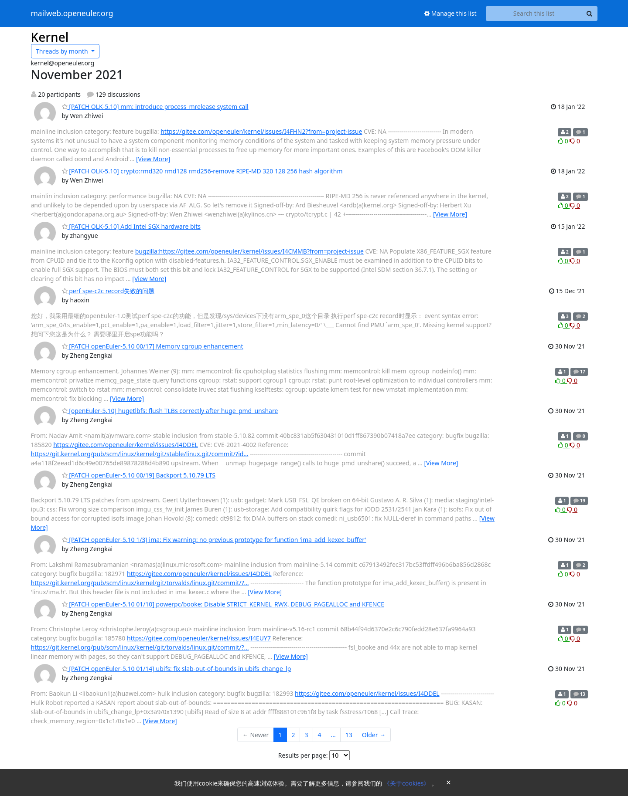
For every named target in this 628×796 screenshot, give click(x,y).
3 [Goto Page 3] (306, 735)
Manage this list (450, 13)
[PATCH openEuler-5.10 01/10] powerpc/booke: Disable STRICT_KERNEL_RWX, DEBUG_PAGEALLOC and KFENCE (223, 604)
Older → (374, 735)
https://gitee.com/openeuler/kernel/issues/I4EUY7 (199, 638)
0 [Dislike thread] (575, 141)
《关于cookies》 (407, 783)
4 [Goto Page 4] (319, 735)
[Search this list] (534, 13)
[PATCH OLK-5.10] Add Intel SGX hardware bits (131, 226)
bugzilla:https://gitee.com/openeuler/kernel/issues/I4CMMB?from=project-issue (249, 251)
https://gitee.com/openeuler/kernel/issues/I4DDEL (125, 444)
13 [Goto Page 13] (348, 735)
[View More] (153, 159)
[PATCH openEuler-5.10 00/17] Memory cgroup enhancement (152, 346)
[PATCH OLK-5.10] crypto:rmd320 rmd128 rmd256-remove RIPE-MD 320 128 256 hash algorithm (202, 171)
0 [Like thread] (564, 141)
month (62, 51)
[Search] (589, 13)
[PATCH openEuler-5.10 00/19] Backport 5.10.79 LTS (139, 475)
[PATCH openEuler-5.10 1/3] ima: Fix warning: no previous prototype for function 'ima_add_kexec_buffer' (214, 539)
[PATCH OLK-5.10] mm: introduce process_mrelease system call (155, 106)
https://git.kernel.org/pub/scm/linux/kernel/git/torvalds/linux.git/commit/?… (140, 583)
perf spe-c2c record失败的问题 (108, 291)
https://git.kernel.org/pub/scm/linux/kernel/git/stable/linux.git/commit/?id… (140, 454)
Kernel (50, 37)
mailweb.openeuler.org (72, 13)
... (333, 735)
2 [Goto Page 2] (293, 735)
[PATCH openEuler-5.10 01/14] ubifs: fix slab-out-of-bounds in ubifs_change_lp (176, 668)
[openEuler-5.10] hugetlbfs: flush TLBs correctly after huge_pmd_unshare (170, 410)
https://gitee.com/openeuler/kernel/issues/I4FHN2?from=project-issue (261, 131)
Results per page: (303, 755)
